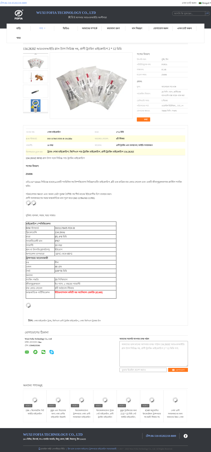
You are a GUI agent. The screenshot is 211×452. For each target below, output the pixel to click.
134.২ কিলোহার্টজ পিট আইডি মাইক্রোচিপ (35, 412)
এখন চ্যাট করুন (189, 3)
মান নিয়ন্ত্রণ (137, 28)
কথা (143, 119)
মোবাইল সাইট (44, 449)
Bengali (206, 3)
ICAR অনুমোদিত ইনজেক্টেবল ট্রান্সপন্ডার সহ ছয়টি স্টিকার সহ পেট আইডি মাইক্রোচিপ (152, 415)
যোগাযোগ (178, 370)
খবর (18, 38)
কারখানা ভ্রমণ (113, 28)
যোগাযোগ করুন (160, 28)
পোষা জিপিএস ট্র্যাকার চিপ (90, 321)
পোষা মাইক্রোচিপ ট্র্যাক (42, 321)
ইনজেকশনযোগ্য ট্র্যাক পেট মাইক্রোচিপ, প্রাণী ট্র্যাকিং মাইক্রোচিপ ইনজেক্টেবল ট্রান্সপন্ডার (105, 415)
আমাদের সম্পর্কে (89, 28)
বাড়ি (18, 28)
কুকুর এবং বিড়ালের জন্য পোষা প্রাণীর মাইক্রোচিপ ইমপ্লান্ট (58, 413)
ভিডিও (66, 28)
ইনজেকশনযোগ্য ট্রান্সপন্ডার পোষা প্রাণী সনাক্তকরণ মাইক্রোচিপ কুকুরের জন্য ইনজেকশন (81, 415)
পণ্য (42, 28)
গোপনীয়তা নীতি (58, 449)
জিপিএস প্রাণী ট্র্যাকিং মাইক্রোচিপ (65, 321)
